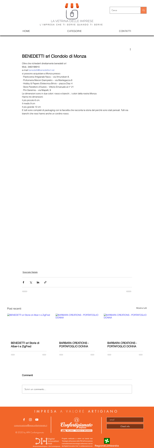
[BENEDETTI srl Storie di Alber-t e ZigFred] (28, 326)
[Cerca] (123, 10)
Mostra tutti (141, 308)
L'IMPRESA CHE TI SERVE (58, 24)
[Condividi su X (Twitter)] (30, 282)
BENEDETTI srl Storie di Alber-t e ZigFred (25, 344)
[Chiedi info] (125, 426)
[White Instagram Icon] (30, 419)
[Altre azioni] (130, 49)
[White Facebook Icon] (24, 419)
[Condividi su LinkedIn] (38, 282)
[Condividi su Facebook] (23, 282)
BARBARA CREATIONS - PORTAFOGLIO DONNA (74, 344)
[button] (74, 31)
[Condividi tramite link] (45, 282)
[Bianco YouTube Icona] (37, 419)
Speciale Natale (30, 272)
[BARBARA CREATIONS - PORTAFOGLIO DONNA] (77, 326)
